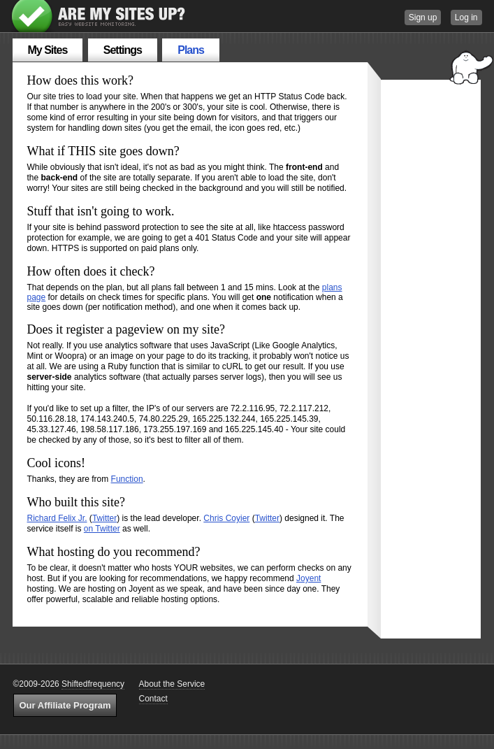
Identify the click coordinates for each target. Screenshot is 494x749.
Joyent (308, 578)
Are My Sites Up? (99, 16)
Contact (153, 699)
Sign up (423, 17)
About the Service (172, 684)
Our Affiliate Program (65, 705)
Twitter (104, 518)
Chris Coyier (226, 518)
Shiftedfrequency (92, 684)
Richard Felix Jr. (57, 518)
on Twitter (102, 529)
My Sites (48, 50)
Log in (466, 17)
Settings (122, 50)
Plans (190, 50)
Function (127, 479)
